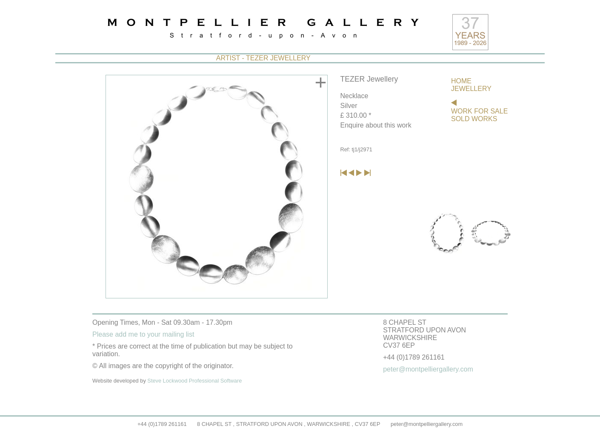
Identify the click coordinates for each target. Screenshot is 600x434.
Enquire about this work (375, 125)
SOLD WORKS (474, 118)
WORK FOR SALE (479, 111)
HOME (461, 81)
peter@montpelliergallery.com (427, 424)
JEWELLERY (471, 88)
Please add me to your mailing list (143, 334)
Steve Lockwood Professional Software (194, 380)
